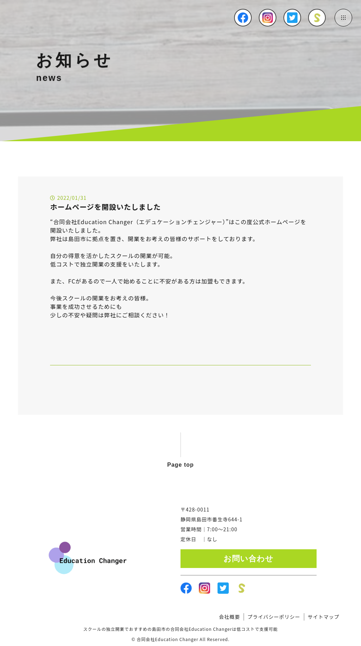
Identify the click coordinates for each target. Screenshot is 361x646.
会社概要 (229, 616)
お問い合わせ (249, 558)
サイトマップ (323, 616)
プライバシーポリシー (273, 616)
